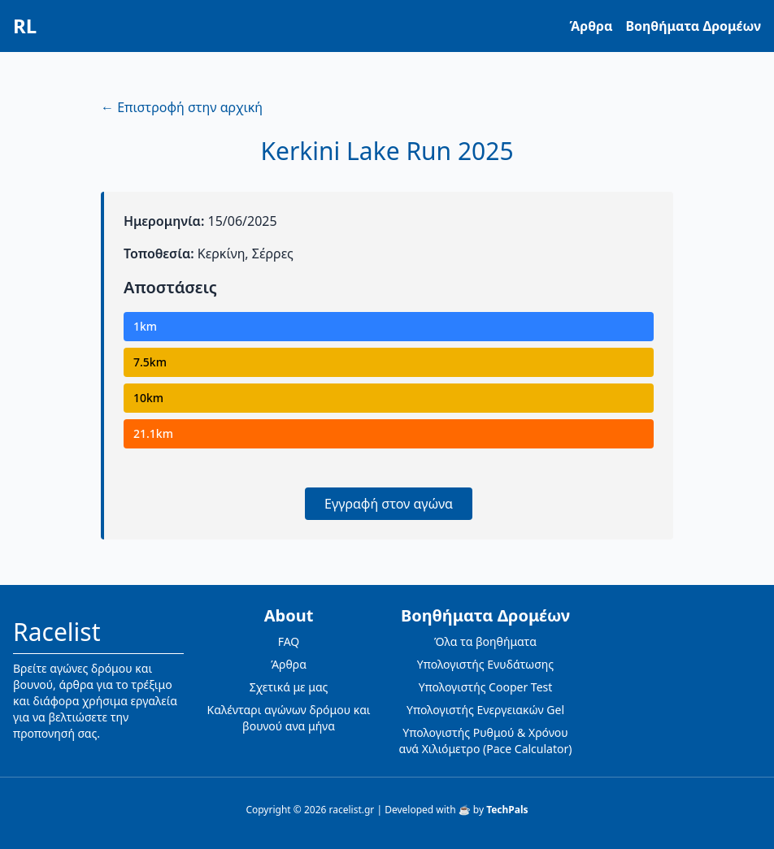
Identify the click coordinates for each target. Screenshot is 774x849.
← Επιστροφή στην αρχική (182, 107)
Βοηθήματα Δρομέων (693, 26)
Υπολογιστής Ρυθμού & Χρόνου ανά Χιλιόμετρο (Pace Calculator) (485, 740)
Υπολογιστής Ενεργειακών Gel (485, 709)
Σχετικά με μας (289, 687)
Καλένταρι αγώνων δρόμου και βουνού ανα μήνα (289, 718)
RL (25, 26)
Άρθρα (591, 26)
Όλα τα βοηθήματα (485, 641)
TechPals (507, 810)
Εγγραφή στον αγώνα (388, 504)
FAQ (289, 641)
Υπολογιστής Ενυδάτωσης (485, 664)
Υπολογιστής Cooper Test (486, 687)
